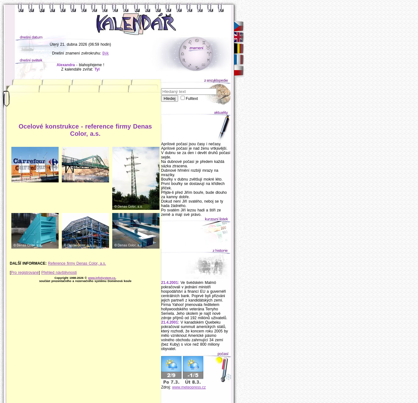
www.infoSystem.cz (101, 277)
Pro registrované (25, 272)
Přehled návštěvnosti (59, 272)
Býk (105, 53)
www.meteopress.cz (189, 387)
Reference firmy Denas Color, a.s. (77, 263)
